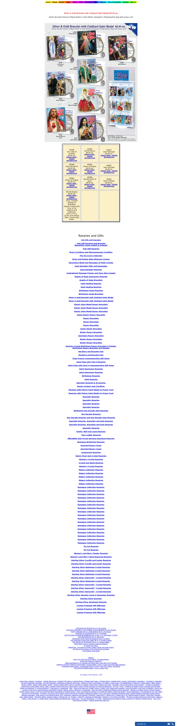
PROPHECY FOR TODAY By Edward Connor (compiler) (91, 639)
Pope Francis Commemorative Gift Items (91, 358)
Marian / (61, 690)
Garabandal (64, 688)
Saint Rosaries (91, 379)
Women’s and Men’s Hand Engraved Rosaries (91, 557)
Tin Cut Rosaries (91, 550)
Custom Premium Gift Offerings (91, 606)
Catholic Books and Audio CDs (99, 700)
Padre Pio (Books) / (120, 692)
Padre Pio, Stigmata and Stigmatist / (90, 697)
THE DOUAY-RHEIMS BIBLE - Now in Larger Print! (91, 668)
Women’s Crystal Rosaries (91, 466)
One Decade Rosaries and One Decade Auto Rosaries (91, 418)
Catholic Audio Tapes (91, 681)
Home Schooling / (132, 688)
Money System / (155, 690)
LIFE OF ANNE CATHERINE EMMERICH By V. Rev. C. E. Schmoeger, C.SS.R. (91, 635)
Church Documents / (127, 685)
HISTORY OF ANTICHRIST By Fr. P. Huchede (91, 633)
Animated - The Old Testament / (46, 683)
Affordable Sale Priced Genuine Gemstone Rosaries (91, 438)
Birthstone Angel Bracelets (91, 294)
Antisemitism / (132, 681)
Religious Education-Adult (120, 693)
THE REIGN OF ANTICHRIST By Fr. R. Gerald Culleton (91, 642)
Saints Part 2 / (111, 695)
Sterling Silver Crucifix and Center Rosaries (91, 560)
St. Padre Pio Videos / (106, 692)
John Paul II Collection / (146, 688)
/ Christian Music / (105, 681)
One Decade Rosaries (91, 414)
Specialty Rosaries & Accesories (91, 383)
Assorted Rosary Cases (91, 445)
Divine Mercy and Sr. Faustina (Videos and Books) (91, 644)
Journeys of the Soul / (29, 690)
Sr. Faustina (72, 697)
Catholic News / (116, 681)
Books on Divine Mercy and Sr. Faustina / (68, 685)
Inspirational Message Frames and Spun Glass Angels (91, 273)
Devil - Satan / (45, 686)
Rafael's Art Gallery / (92, 693)
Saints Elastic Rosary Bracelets (91, 315)
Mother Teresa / (25, 692)
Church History (139, 685)
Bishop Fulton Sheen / (40, 685)
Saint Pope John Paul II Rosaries (91, 362)
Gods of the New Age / (81, 688)
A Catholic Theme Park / (90, 685)
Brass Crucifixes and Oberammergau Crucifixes (91, 252)
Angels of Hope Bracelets (91, 280)
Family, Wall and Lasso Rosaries (91, 432)
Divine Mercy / (74, 686)
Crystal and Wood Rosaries (91, 463)
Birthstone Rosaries (91, 376)
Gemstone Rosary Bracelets (91, 336)
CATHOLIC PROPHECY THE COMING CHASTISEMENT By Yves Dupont (91, 630)
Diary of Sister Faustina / (87, 686)
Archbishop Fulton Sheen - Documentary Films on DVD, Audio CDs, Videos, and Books (91, 666)
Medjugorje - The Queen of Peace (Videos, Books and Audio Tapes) (91, 647)
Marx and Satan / (98, 690)
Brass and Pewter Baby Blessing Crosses (91, 259)
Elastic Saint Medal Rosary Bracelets (91, 304)
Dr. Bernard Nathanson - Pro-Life (107, 686)
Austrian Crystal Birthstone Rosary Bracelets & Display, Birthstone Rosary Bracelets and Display (91, 347)
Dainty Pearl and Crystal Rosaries (91, 456)
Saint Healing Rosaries (91, 284)
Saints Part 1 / (101, 695)
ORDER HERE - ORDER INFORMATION (71, 159)
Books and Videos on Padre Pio (91, 661)
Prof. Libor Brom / (106, 693)
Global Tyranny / (95, 688)
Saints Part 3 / (121, 695)
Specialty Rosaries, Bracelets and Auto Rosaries (91, 421)
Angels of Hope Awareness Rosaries (91, 277)
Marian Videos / (69, 690)
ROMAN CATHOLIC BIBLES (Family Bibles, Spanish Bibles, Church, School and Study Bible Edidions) (91, 665)
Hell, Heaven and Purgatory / (116, 688)
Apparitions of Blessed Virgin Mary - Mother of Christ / (75, 683)
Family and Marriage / (27, 688)
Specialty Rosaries (91, 397)
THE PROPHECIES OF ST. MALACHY (91, 637)
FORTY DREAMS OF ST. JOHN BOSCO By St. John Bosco (91, 632)
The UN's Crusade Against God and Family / (141, 697)
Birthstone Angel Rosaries (91, 290)
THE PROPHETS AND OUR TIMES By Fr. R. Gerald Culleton (91, 640)
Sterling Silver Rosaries (91, 599)
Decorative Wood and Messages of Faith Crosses (91, 263)
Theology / (106, 697)
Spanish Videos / (53, 697)
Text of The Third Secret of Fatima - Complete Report (91, 659)
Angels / (125, 681)
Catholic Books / (78, 681)
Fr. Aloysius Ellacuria (42, 688)
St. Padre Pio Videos (91, 646)
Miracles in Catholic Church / (140, 690)
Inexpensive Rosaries (91, 452)
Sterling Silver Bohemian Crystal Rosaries (91, 567)
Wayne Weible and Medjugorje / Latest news (65, 699)
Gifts (70, 688)
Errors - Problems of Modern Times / (132, 686)
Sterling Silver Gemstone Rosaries (91, 602)
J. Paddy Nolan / (44, 699)
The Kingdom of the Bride (90, 651)
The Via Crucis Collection (91, 256)
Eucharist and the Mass (152, 686)
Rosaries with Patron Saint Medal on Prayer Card (91, 390)
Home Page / (24, 681)
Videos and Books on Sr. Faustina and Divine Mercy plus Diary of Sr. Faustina (91, 663)
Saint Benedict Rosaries (91, 270)
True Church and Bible (117, 697)
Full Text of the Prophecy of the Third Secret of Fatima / (66, 693)
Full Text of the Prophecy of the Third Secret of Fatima (91, 649)
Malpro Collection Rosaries (91, 470)
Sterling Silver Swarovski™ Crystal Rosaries (91, 578)
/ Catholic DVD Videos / (64, 681)
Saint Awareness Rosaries (91, 369)
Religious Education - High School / (33, 695)
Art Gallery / (106, 683)
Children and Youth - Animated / (109, 685)
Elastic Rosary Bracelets (91, 332)
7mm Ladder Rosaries (91, 435)
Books (50, 685)
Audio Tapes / (115, 683)
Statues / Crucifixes (35, 681)
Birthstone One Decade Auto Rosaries (91, 411)
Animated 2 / (150, 681)
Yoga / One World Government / (87, 692)
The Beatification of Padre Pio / (130, 683)
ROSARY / (92, 695)
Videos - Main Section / (30, 699)
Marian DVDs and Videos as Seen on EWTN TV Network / (122, 699)
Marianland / (53, 690)
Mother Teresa (147, 699)
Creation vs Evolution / (152, 685)
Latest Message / (43, 690)
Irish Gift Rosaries (91, 249)
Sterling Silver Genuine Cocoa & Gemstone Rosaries (91, 595)
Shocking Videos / (41, 697)
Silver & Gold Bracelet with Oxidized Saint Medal (91, 297)
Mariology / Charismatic (82, 690)
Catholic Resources (49, 681)
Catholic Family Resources (59, 686)
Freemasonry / (55, 688)
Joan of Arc (158, 688)
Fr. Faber (99, 699)
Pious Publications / (134, 692)
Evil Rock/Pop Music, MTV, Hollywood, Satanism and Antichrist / (67, 695)
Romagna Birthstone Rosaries (91, 442)
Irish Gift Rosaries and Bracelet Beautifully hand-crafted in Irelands (91, 244)
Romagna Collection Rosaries (91, 487)
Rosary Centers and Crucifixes (91, 386)
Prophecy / (44, 693)
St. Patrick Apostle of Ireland (135, 695)
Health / (103, 688)
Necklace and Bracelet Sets (90, 352)
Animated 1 (141, 681)
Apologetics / (97, 683)
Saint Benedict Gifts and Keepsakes (91, 266)
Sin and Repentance (88, 699)
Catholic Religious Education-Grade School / (145, 693)
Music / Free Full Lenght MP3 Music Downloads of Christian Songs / (53, 692)
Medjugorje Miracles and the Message (116, 690)
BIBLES (91, 658)
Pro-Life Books (34, 693)
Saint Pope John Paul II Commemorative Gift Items (91, 365)
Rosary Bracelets (91, 322)
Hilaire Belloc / (146, 683)
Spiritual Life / (63, 697)
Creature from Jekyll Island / (30, 686)
